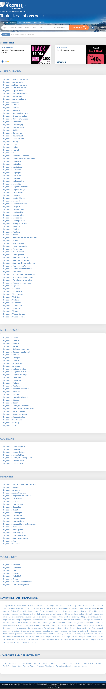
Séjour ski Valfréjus (11, 297)
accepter (54, 684)
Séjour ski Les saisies (12, 218)
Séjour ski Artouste (11, 490)
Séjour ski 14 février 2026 (60, 606)
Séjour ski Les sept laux (14, 221)
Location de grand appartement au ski (71, 611)
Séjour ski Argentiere (12, 96)
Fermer (57, 687)
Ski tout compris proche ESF (25, 642)
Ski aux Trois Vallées (59, 608)
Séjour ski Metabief (12, 576)
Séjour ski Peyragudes (13, 530)
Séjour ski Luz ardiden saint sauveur (19, 524)
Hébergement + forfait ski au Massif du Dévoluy (43, 634)
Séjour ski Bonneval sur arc (15, 113)
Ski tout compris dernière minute (45, 639)
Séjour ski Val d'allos (12, 420)
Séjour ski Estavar (11, 501)
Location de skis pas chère (23, 614)
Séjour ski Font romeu (13, 504)
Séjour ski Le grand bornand (15, 187)
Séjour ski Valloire (11, 300)
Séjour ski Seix (9, 541)
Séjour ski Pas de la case (14, 527)
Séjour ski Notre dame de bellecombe (20, 238)
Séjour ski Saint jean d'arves (16, 257)
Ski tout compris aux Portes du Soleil (37, 611)
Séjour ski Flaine (10, 147)
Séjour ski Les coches (13, 201)
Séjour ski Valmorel (11, 308)
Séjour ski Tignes (11, 286)
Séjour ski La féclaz (12, 164)
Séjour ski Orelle (10, 240)
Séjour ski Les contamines (15, 204)
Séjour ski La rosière (12, 175)
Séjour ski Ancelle (11, 341)
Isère (14, 666)
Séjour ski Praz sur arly (13, 252)
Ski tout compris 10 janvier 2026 (74, 622)
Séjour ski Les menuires (13, 215)
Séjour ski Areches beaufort (15, 93)
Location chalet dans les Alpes (83, 608)
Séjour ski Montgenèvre (13, 386)
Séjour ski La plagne (12, 173)
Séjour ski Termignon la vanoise (17, 280)
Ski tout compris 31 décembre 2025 (17, 622)
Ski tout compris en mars (71, 639)
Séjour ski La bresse (12, 568)
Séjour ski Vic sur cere (13, 463)
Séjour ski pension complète (45, 617)
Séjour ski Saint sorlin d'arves (16, 266)
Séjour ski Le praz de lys (14, 190)
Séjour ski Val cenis (11, 289)
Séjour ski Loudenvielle (13, 521)
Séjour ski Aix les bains (13, 82)
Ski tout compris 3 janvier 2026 (47, 622)
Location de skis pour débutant (74, 631)
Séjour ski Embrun (11, 360)
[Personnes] (62, 27)
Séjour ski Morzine (11, 235)
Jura (20, 666)
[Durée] (46, 27)
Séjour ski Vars (9, 425)
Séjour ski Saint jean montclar (16, 406)
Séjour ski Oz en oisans (13, 243)
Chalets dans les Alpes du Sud (82, 628)
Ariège (45, 663)
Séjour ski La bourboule (14, 446)
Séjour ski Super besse (13, 461)
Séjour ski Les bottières (14, 198)
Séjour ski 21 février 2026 (83, 606)
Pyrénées (6, 476)
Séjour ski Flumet (11, 150)
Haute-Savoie (75, 663)
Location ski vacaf (51, 631)
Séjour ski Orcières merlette (16, 389)
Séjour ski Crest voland (13, 139)
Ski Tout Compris (25, 22)
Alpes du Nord (10, 71)
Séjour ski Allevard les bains (15, 88)
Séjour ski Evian (10, 144)
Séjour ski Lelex (10, 570)
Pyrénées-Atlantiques (45, 666)
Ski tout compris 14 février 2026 (85, 625)
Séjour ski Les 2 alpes (13, 192)
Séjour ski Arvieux (11, 343)
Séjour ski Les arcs (11, 195)
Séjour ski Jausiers (11, 366)
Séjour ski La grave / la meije (16, 372)
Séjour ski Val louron (12, 544)
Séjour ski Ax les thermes (14, 493)
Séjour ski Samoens (12, 272)
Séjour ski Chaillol (11, 355)
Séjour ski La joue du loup (15, 375)
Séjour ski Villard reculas (14, 317)
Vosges (85, 666)
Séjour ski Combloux (12, 133)
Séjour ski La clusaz (12, 161)
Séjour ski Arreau (11, 487)
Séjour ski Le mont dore (14, 452)
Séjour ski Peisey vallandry (15, 246)
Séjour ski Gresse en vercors (16, 156)
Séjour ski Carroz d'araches (15, 119)
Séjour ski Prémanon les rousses (17, 582)
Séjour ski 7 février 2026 (38, 606)
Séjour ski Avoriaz (11, 108)
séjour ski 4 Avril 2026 (35, 637)
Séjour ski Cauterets (12, 499)
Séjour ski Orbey (10, 579)
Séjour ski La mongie (12, 513)
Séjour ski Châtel (11, 130)
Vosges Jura (8, 556)
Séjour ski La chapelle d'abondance (19, 158)
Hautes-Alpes (88, 663)
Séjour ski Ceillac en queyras (16, 349)
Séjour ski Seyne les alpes (15, 414)
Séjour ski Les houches (13, 209)
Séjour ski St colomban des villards (19, 274)
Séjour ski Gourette (12, 507)
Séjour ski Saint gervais (13, 255)
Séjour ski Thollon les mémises (17, 283)
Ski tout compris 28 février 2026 (30, 625)
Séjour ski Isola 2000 (12, 363)
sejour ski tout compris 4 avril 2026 (79, 634)
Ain (6, 663)
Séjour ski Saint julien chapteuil (17, 458)
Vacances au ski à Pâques (43, 620)
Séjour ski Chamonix (12, 122)
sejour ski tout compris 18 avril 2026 (81, 637)
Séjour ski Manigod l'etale (15, 223)
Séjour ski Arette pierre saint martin (19, 484)
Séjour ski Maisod (11, 573)
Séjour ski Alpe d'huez (13, 91)
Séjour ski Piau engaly (13, 532)
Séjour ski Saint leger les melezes (18, 408)
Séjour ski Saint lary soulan (15, 538)
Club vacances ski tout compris (49, 614)
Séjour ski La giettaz (12, 167)
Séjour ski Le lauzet (12, 377)
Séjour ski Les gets (11, 207)
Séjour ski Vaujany (11, 311)
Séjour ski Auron (10, 346)
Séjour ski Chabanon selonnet (16, 352)
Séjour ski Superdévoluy (14, 417)
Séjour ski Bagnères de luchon (17, 496)
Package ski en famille (92, 620)
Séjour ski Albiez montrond (15, 85)
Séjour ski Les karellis (13, 212)
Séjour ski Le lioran (11, 449)
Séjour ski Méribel (11, 229)
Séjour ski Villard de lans (14, 314)
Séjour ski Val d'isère (12, 291)
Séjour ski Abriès (10, 338)
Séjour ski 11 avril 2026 (55, 637)
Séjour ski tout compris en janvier (17, 620)
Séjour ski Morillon (11, 232)
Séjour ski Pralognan (12, 249)
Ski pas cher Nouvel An (91, 617)
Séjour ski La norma (12, 170)
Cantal (53, 663)
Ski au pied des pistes (74, 614)
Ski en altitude (24, 639)
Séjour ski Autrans (11, 105)
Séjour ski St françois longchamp (18, 277)
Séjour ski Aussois (11, 102)
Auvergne (7, 438)
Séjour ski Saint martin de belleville (19, 263)
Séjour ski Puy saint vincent (15, 397)
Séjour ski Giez (9, 153)
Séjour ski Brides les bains (15, 116)
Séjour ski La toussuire (13, 181)
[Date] (30, 27)
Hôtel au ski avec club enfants (68, 620)
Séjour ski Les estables (13, 455)
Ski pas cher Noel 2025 (69, 617)
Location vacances (9, 22)
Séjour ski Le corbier (12, 184)
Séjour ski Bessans (11, 110)
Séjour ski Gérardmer (12, 565)
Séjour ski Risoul (10, 403)
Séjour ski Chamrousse (13, 127)
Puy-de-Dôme (29, 666)
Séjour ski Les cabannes (14, 518)
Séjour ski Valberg (11, 423)
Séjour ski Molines (11, 383)
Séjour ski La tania (11, 178)
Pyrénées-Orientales (64, 666)
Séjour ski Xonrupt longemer (16, 585)
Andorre (37, 663)
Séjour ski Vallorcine (12, 303)
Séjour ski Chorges (11, 358)
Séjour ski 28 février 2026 (15, 606)
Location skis (39, 22)
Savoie (77, 666)
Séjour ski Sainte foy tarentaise (17, 269)
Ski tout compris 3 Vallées (20, 617)
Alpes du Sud (9, 329)
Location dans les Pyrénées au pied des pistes (48, 628)
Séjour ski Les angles (12, 515)
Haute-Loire (63, 663)
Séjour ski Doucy (10, 141)
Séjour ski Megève (11, 226)
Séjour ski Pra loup (11, 394)
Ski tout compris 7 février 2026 (58, 625)
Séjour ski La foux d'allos (14, 369)
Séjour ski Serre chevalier (14, 411)
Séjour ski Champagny (13, 124)
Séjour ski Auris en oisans (14, 99)
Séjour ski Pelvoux (11, 392)
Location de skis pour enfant (37, 608)
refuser (45, 684)
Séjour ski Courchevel (13, 136)
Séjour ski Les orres (12, 380)
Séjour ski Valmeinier (12, 305)
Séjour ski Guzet (10, 510)
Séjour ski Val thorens (13, 294)
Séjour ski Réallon (11, 400)
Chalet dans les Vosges (31, 631)
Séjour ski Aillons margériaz (15, 79)
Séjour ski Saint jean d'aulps (16, 260)
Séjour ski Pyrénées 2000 (14, 535)
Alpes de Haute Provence (20, 663)
